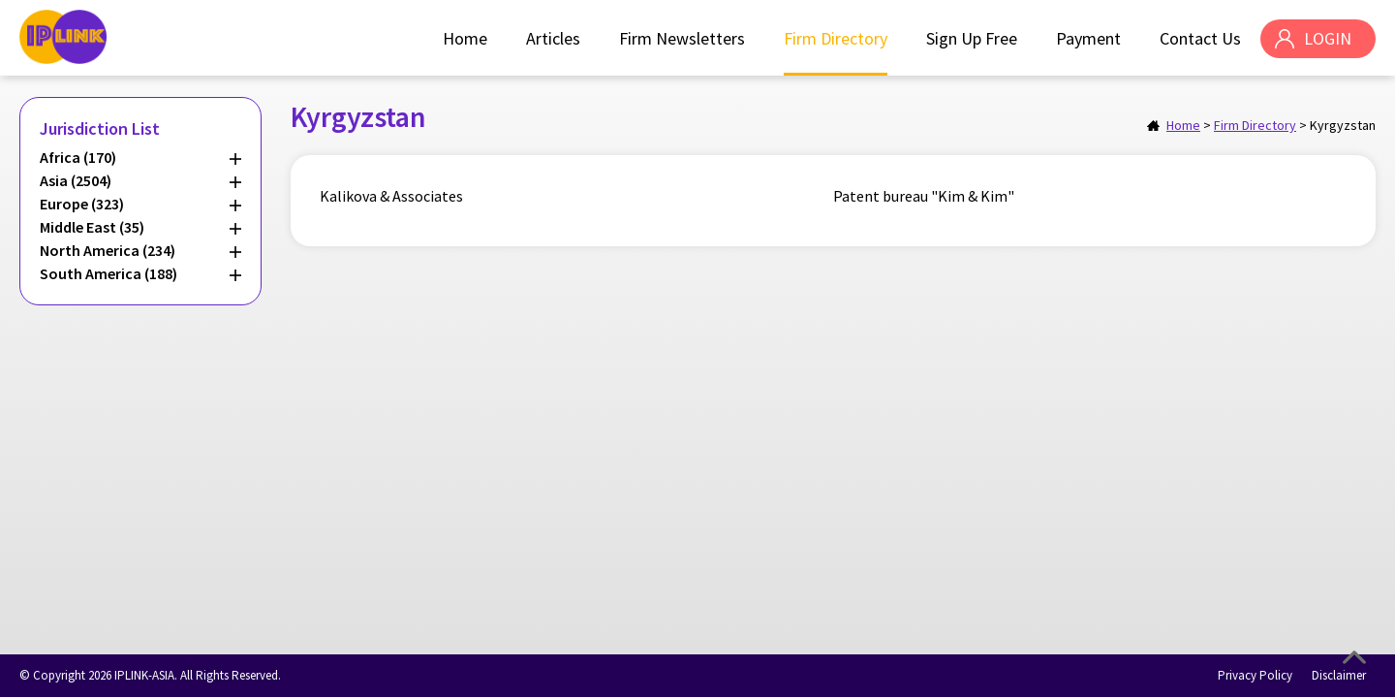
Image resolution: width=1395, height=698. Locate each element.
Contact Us (1200, 38)
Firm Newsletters (682, 38)
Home (465, 38)
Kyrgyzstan (1343, 125)
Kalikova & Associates (391, 196)
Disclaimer (1339, 675)
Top (1354, 657)
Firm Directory (835, 38)
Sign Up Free (971, 38)
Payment (1088, 38)
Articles (553, 38)
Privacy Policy (1255, 675)
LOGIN (1327, 38)
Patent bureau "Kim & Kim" (923, 196)
